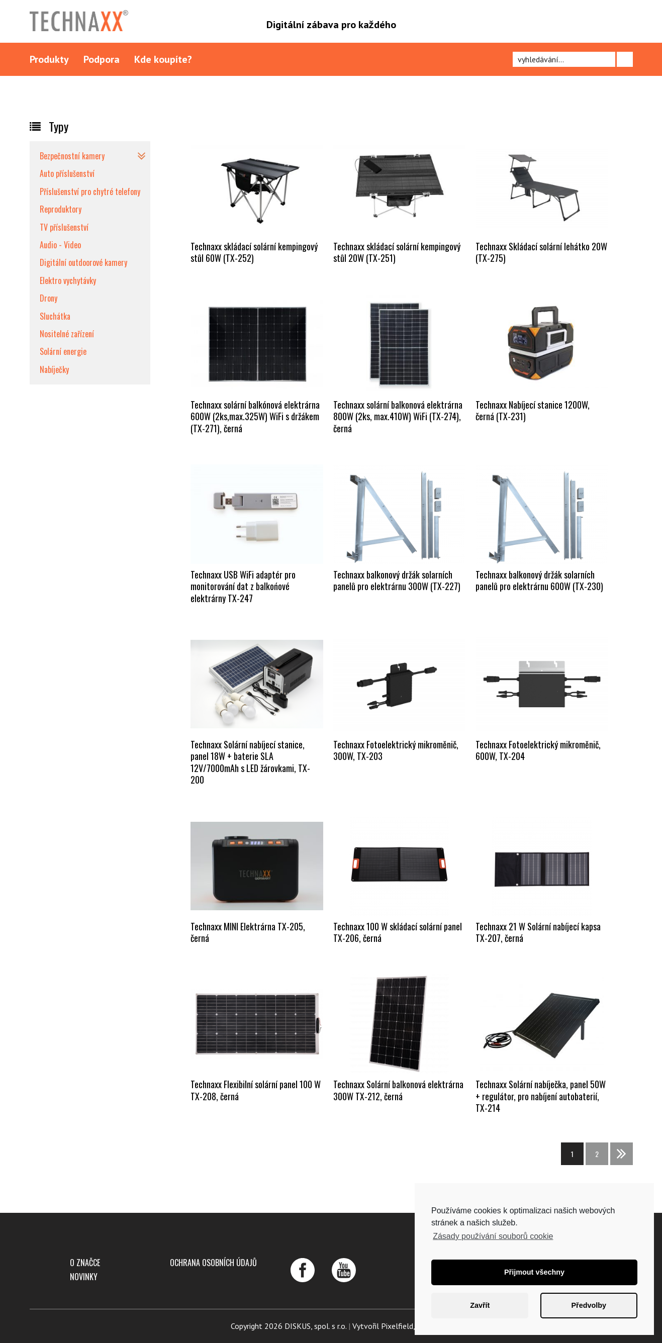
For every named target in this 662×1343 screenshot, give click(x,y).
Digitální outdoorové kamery (83, 262)
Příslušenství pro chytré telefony (90, 191)
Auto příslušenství (67, 173)
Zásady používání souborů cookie (493, 1236)
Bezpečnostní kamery (72, 156)
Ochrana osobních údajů (213, 1263)
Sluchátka (55, 316)
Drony (48, 298)
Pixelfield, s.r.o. (406, 1326)
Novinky (84, 1277)
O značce (85, 1263)
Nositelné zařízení (67, 334)
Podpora (101, 59)
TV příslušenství (64, 227)
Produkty (49, 59)
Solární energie (63, 351)
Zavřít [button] (480, 1305)
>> (621, 1153)
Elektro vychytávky (68, 280)
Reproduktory (60, 209)
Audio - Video (60, 245)
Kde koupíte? (163, 59)
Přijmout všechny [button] (534, 1272)
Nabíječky (54, 369)
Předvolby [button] (588, 1305)
